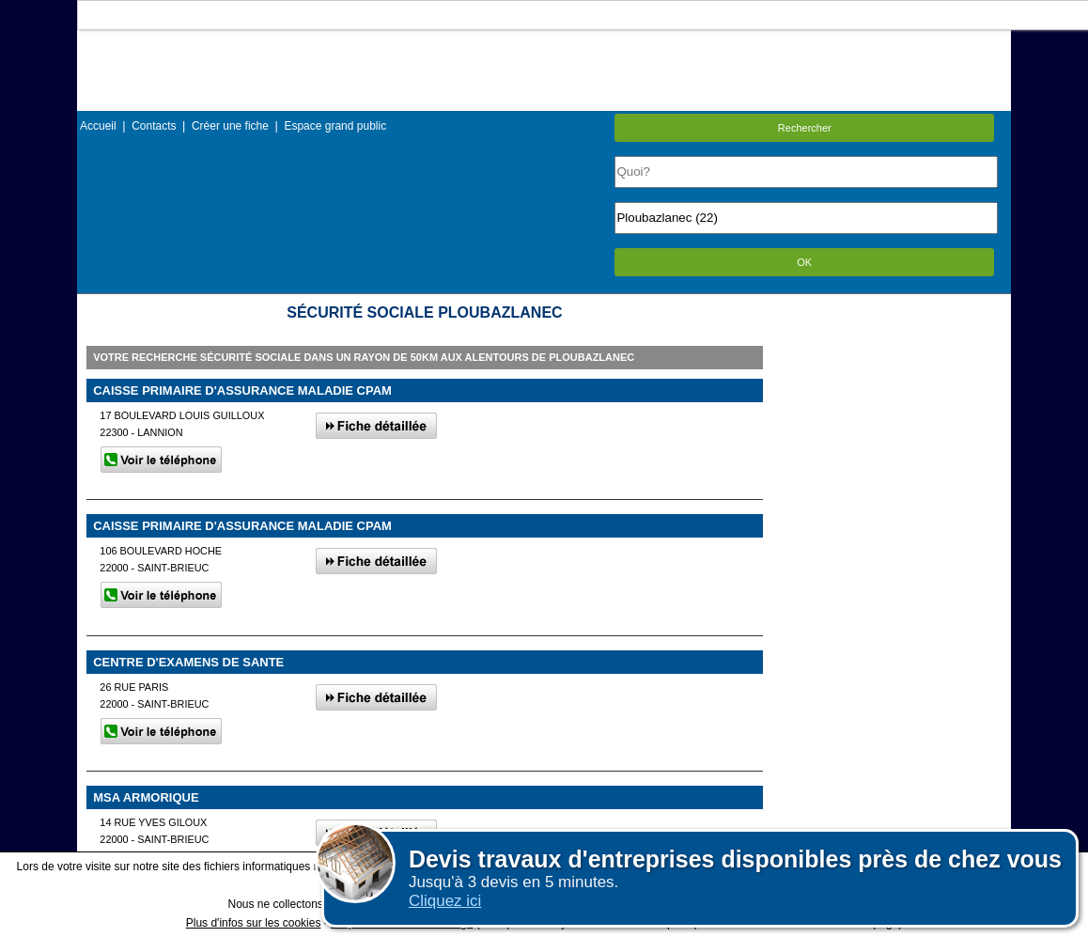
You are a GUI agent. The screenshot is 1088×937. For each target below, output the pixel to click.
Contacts (154, 126)
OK (804, 262)
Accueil (98, 126)
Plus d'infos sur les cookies (253, 922)
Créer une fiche (230, 126)
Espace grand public (335, 126)
